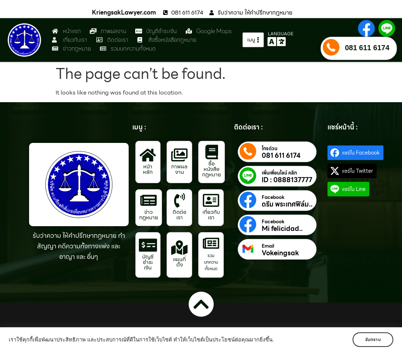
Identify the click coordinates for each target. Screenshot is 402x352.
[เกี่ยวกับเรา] (211, 200)
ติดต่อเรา (179, 215)
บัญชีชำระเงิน (148, 262)
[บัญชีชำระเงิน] (148, 245)
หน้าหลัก (148, 169)
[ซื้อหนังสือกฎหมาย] (211, 152)
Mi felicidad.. (282, 228)
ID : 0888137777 (287, 180)
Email (268, 246)
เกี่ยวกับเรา (211, 215)
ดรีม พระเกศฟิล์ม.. (287, 204)
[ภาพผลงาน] (179, 155)
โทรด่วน (269, 148)
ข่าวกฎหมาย (148, 215)
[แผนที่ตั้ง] (179, 247)
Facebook (273, 197)
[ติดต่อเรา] (179, 200)
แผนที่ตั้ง (179, 262)
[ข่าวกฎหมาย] (148, 200)
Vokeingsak (280, 253)
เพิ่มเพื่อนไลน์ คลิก (279, 173)
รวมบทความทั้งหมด (211, 262)
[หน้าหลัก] (148, 155)
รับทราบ (372, 339)
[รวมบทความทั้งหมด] (211, 243)
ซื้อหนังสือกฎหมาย (211, 169)
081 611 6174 (367, 48)
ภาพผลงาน (179, 169)
